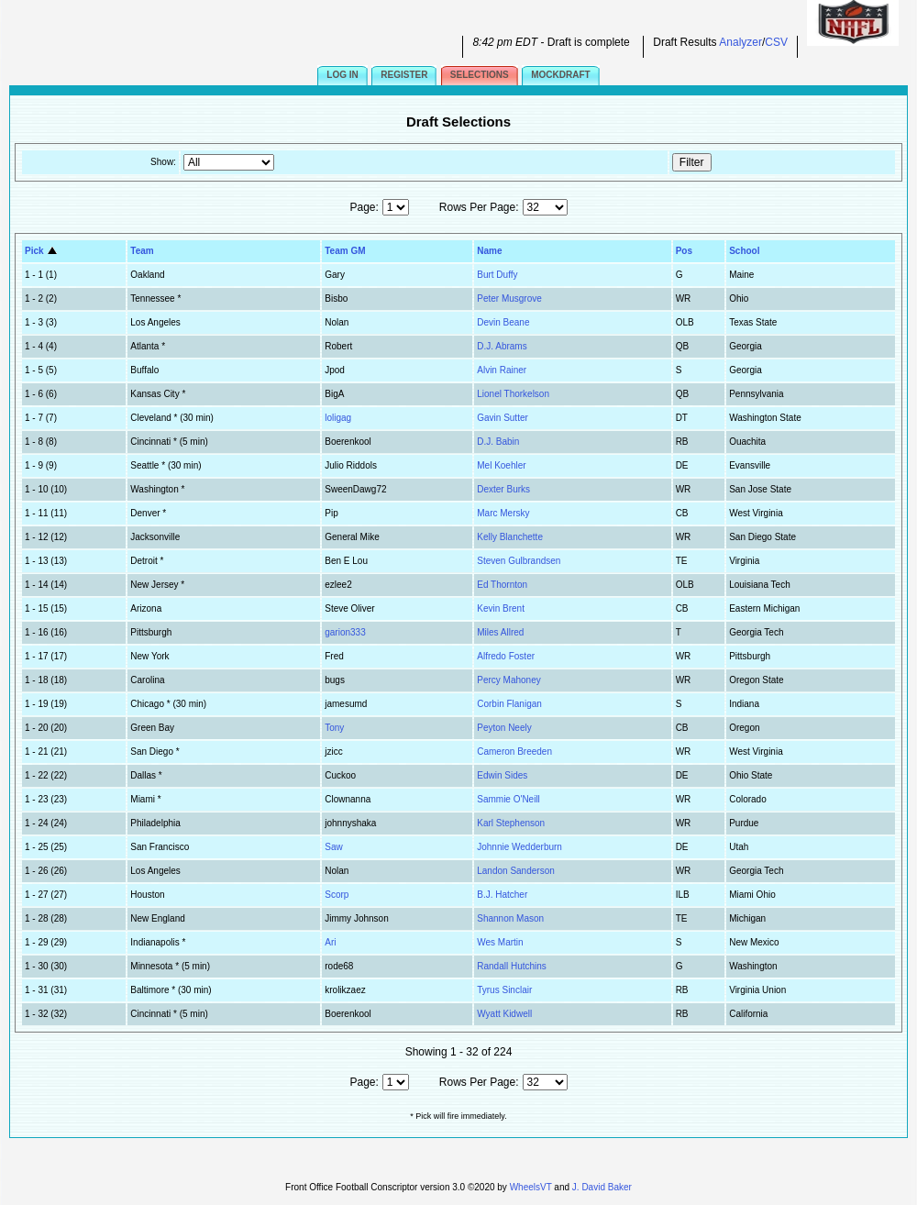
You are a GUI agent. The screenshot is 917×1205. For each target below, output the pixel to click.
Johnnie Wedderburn (519, 847)
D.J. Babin (498, 442)
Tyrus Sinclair (504, 990)
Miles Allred (500, 632)
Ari (330, 942)
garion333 (345, 632)
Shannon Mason (510, 918)
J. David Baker (602, 1187)
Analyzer (740, 42)
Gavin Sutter (502, 418)
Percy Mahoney (508, 680)
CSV (776, 42)
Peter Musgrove (509, 298)
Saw (333, 847)
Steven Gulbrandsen (518, 561)
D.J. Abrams (501, 346)
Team (141, 251)
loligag (338, 418)
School (744, 251)
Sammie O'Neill (508, 799)
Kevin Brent (501, 608)
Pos (684, 251)
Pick (42, 251)
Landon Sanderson (516, 871)
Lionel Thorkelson (513, 394)
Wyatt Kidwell (504, 1014)
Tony (334, 728)
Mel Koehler (501, 465)
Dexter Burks (503, 489)
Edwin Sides (502, 775)
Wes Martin (500, 942)
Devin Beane (503, 322)
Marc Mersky (503, 513)
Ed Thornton (502, 585)
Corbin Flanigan (509, 704)
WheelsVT (531, 1187)
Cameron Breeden (514, 751)
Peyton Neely (504, 728)
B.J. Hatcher (502, 895)
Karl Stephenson (511, 823)
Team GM (345, 251)
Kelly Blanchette (510, 537)
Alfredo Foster (506, 656)
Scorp (336, 895)
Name (489, 251)
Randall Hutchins (512, 966)
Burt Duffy (497, 275)
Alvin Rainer (501, 370)
